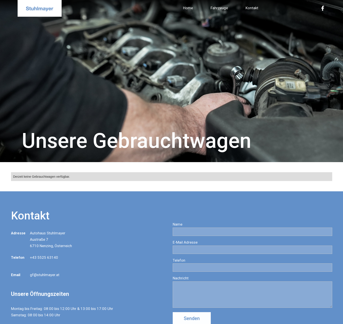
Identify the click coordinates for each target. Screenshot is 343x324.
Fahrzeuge (219, 8)
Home (188, 8)
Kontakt (252, 8)
